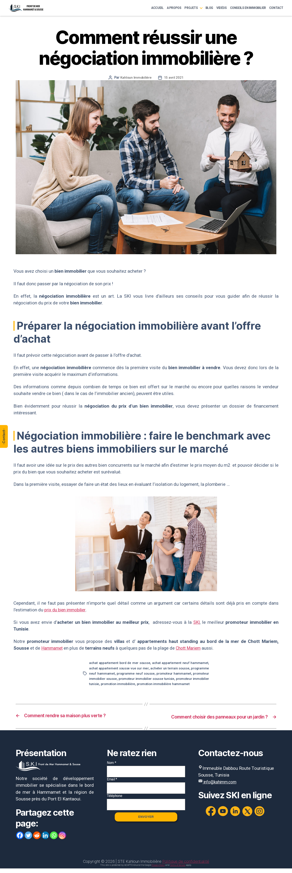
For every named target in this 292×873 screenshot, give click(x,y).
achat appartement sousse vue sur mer (124, 668)
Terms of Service (177, 869)
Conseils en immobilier (248, 8)
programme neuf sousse (166, 673)
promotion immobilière (171, 684)
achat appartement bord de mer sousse (120, 663)
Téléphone (114, 800)
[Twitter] (28, 840)
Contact (276, 8)
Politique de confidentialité (185, 866)
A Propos (174, 8)
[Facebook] (20, 840)
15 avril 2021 (174, 77)
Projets (191, 8)
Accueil (157, 8)
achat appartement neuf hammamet (180, 663)
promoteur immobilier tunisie (126, 684)
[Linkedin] (45, 840)
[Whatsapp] (54, 840)
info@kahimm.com (221, 786)
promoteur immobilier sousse (134, 678)
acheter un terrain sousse (185, 668)
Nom (111, 767)
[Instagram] (62, 840)
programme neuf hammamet (114, 673)
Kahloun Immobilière (136, 77)
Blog (209, 8)
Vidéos (221, 8)
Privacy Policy (158, 869)
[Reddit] (37, 840)
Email (112, 784)
